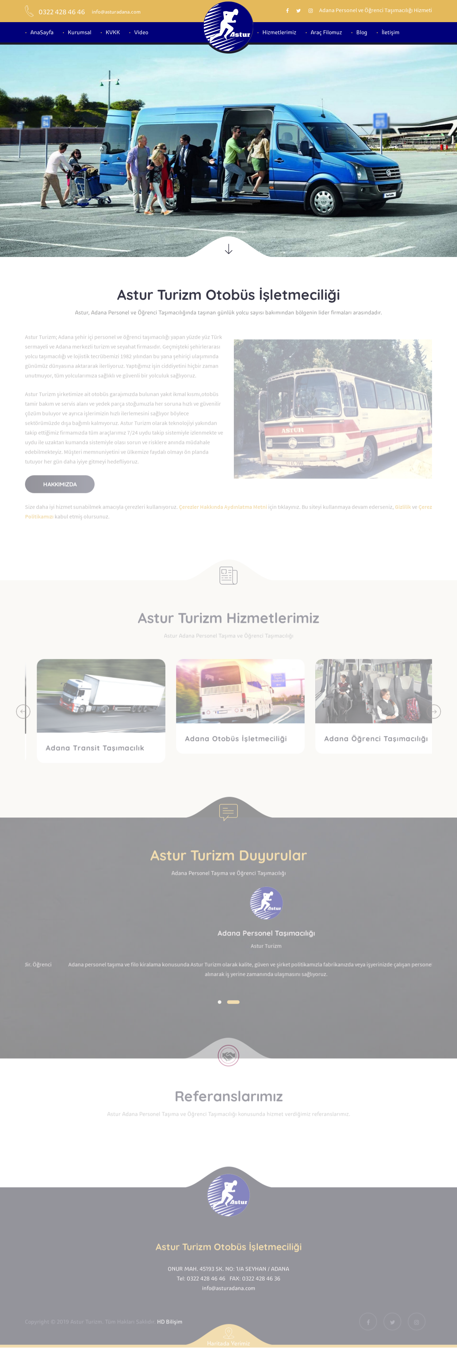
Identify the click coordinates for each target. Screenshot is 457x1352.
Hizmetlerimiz (279, 32)
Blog (361, 32)
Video (141, 32)
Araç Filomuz (326, 32)
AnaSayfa (42, 32)
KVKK (113, 32)
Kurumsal (79, 32)
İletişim (391, 32)
